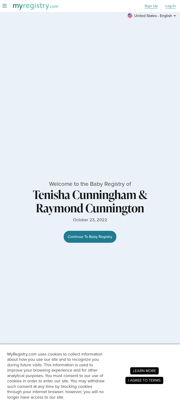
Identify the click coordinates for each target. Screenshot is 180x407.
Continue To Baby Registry (90, 236)
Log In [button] (170, 6)
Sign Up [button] (151, 6)
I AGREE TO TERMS (144, 380)
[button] (152, 15)
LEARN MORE (144, 370)
